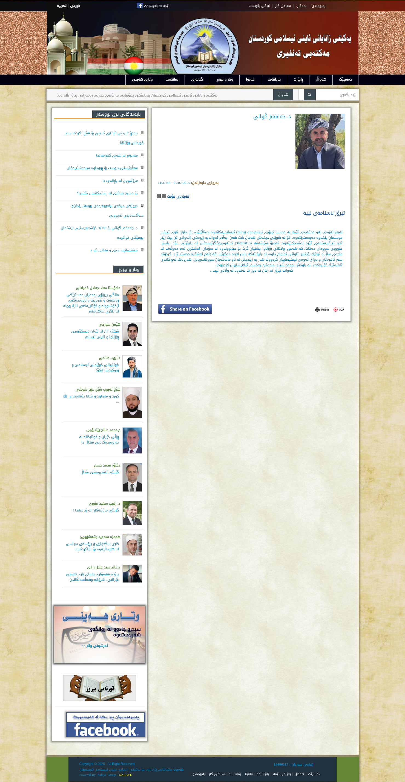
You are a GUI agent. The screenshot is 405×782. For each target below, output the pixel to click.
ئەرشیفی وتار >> (95, 645)
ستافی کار (283, 6)
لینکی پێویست (259, 6)
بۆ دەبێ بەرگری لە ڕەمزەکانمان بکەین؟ (107, 193)
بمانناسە (171, 79)
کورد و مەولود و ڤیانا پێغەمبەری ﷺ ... (91, 399)
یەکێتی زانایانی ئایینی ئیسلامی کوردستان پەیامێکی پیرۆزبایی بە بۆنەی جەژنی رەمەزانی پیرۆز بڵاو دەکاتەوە (122, 95)
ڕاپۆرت (298, 79)
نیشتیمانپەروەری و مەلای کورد (114, 250)
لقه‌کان (301, 6)
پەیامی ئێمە (282, 774)
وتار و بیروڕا (224, 79)
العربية (62, 5)
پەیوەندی (198, 774)
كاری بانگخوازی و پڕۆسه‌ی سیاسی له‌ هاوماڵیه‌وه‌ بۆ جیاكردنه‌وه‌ (92, 546)
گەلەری (197, 79)
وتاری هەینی (142, 79)
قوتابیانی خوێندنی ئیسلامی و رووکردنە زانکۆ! (95, 367)
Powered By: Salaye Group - (99, 775)
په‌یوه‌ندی (318, 6)
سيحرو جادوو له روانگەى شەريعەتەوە (114, 632)
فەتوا (250, 79)
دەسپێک (345, 79)
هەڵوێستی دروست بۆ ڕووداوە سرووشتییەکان (102, 167)
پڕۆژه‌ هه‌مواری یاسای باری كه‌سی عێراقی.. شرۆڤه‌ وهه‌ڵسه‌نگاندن (92, 577)
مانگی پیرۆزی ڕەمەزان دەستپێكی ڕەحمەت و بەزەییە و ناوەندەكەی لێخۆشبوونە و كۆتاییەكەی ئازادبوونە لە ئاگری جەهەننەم (91, 303)
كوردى (75, 5)
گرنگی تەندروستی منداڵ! (99, 472)
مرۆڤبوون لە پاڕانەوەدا (120, 180)
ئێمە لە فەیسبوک (156, 6)
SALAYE (125, 775)
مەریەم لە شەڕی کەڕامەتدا (117, 155)
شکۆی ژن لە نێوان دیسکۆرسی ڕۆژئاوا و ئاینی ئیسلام (95, 334)
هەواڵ (321, 79)
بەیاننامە (274, 79)
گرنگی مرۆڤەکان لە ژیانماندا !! (95, 510)
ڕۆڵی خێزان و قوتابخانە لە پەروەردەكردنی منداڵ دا (99, 439)
